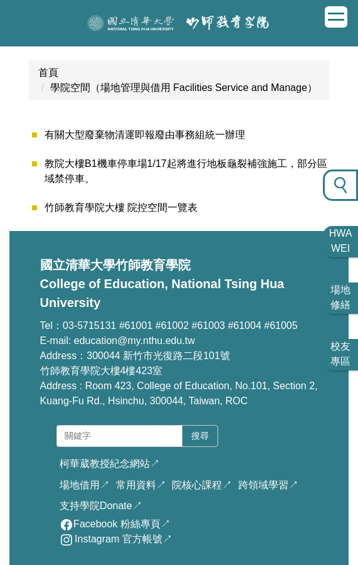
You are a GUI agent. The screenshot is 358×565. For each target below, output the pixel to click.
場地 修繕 (340, 297)
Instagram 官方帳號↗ (116, 540)
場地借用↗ (85, 485)
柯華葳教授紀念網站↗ (110, 463)
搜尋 (200, 436)
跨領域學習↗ (268, 485)
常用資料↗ (141, 485)
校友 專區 (340, 354)
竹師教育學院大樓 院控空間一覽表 (121, 207)
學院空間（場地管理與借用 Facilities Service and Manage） (183, 87)
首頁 (48, 72)
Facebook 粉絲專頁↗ (116, 524)
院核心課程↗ (202, 485)
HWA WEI (340, 241)
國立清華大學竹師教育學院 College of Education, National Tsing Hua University (162, 283)
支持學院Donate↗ (101, 505)
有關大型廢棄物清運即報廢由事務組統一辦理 (145, 134)
